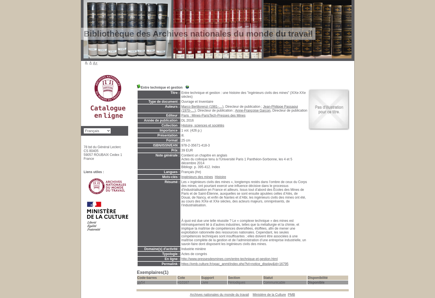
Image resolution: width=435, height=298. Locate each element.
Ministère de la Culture (269, 295)
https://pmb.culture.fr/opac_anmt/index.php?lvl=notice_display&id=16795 (235, 264)
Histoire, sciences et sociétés (202, 125)
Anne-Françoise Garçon (252, 110)
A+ (95, 63)
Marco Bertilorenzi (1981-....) (202, 107)
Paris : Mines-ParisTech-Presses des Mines (213, 115)
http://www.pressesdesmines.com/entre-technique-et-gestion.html (229, 259)
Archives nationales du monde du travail (219, 295)
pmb (291, 295)
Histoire (220, 177)
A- (86, 62)
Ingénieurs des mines (197, 177)
